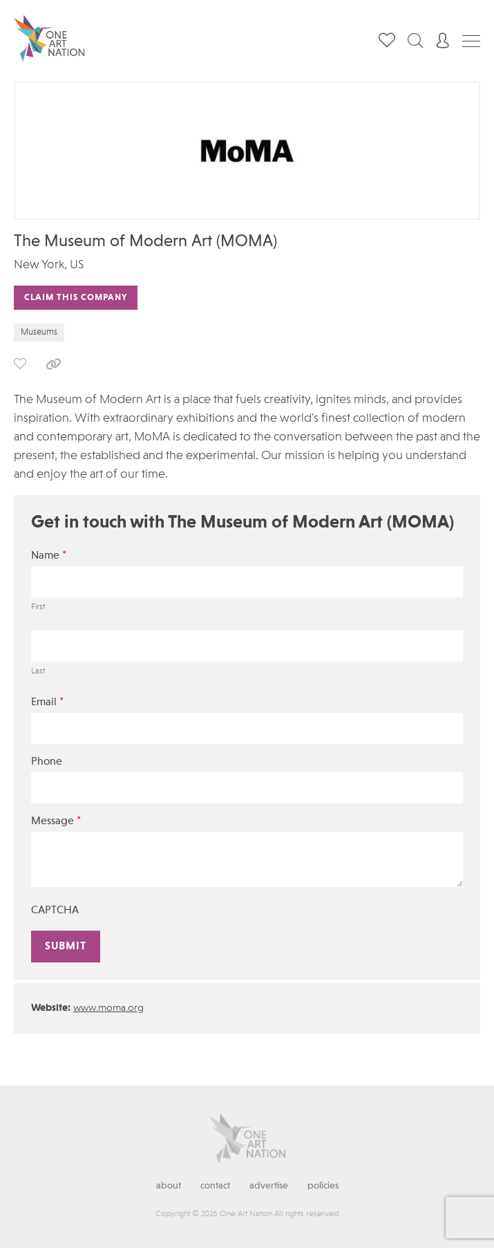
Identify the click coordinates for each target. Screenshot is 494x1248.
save (20, 363)
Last (38, 671)
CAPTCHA (55, 910)
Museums (39, 332)
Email (47, 702)
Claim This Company (75, 297)
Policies (323, 1186)
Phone (46, 761)
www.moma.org (108, 1008)
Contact (215, 1186)
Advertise (268, 1186)
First (38, 607)
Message (56, 821)
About (168, 1186)
